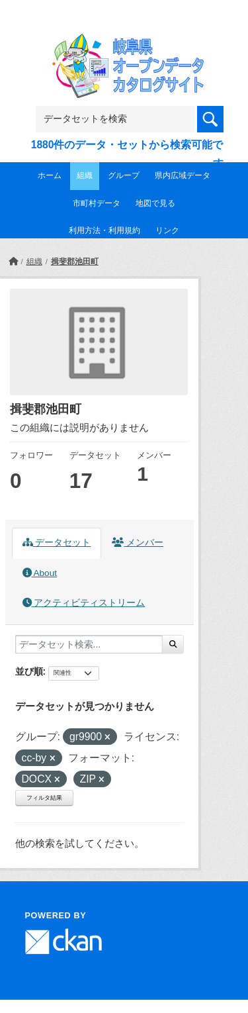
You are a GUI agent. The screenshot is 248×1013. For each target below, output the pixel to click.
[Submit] (173, 644)
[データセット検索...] (89, 644)
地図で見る (155, 203)
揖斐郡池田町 (75, 261)
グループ (124, 175)
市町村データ (96, 203)
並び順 (29, 671)
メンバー (137, 543)
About (39, 573)
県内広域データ (182, 175)
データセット (56, 543)
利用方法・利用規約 (104, 230)
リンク (167, 230)
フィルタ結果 (44, 798)
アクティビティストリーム (83, 603)
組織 (85, 175)
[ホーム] (13, 261)
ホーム (50, 175)
